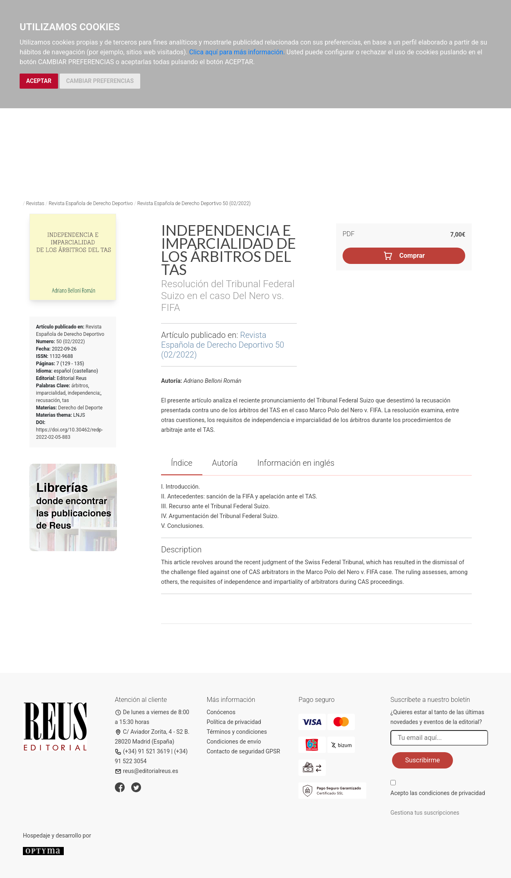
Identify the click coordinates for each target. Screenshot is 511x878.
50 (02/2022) (70, 341)
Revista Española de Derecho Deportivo (91, 203)
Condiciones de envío (234, 741)
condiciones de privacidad (452, 793)
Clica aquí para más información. (237, 52)
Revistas (35, 203)
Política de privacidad (234, 722)
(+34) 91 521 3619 (142, 751)
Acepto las (437, 793)
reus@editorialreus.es (146, 771)
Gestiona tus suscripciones (424, 812)
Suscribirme (422, 760)
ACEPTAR (39, 81)
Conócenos (221, 712)
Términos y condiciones (237, 731)
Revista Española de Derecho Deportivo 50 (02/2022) (194, 203)
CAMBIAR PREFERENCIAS (100, 81)
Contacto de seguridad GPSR (243, 751)
